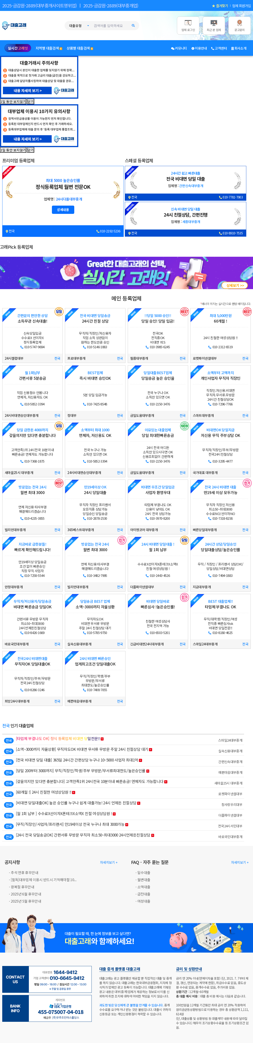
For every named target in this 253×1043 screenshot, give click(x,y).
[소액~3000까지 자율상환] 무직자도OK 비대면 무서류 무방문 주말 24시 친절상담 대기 (82, 749)
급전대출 (143, 894)
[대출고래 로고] (19, 25)
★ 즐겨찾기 (220, 5)
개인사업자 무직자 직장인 (220, 375)
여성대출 (143, 901)
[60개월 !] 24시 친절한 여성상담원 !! (43, 792)
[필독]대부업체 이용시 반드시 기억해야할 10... (43, 879)
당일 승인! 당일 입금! (158, 318)
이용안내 (199, 48)
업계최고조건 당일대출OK (95, 661)
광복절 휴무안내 (22, 886)
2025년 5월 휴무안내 (26, 901)
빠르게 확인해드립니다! (32, 547)
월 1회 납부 (158, 547)
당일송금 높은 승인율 (158, 375)
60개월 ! (220, 318)
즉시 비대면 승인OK (95, 375)
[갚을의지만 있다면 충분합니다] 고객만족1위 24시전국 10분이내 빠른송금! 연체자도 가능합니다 (90, 781)
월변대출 (143, 879)
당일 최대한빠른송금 (158, 433)
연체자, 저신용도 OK (95, 433)
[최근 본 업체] (214, 26)
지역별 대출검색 (49, 48)
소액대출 (143, 886)
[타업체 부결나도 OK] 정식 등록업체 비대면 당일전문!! (58, 738)
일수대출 (143, 872)
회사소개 (238, 48)
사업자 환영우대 (158, 490)
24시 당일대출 (95, 490)
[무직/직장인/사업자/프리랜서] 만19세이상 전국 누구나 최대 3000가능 (70, 824)
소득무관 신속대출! (32, 318)
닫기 (31, 101)
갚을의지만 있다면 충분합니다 (32, 433)
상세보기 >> (235, 285)
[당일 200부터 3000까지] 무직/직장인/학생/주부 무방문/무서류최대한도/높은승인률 (80, 770)
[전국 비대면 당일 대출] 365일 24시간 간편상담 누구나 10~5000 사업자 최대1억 (77, 760)
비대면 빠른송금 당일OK (32, 604)
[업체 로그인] (188, 26)
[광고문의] (239, 26)
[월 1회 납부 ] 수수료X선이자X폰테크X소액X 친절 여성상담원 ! (64, 813)
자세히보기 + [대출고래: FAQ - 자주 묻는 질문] (240, 862)
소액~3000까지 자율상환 (95, 604)
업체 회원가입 (241, 5)
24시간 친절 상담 (95, 318)
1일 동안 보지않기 (13, 101)
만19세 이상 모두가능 (220, 490)
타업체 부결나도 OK (220, 604)
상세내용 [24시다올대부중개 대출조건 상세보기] (63, 209)
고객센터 (219, 48)
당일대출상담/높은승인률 (220, 547)
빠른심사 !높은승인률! (158, 604)
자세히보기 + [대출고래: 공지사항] (108, 862)
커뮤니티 (179, 48)
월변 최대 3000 (32, 490)
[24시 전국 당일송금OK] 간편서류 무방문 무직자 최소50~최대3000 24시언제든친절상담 (83, 835)
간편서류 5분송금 (32, 375)
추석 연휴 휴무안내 (24, 872)
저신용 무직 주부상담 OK (220, 433)
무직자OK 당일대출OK (32, 661)
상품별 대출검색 (80, 48)
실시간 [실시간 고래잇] (18, 48)
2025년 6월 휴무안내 (26, 894)
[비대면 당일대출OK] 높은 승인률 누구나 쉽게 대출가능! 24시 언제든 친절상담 (76, 802)
